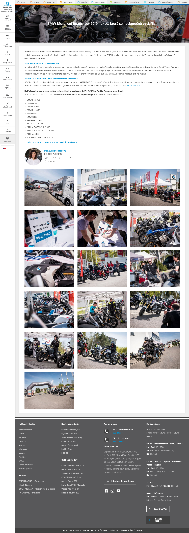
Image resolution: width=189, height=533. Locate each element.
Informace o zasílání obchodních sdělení (116, 530)
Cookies (139, 530)
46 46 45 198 (159, 429)
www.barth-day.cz (135, 85)
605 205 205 (118, 433)
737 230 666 (118, 441)
